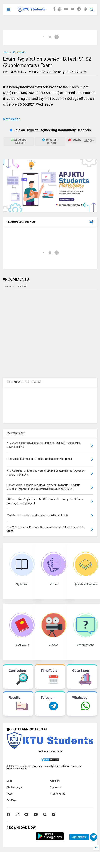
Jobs (9, 781)
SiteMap (11, 800)
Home (5, 52)
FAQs (10, 793)
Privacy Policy (57, 793)
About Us (55, 781)
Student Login (14, 787)
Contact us (56, 787)
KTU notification (19, 52)
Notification (11, 119)
